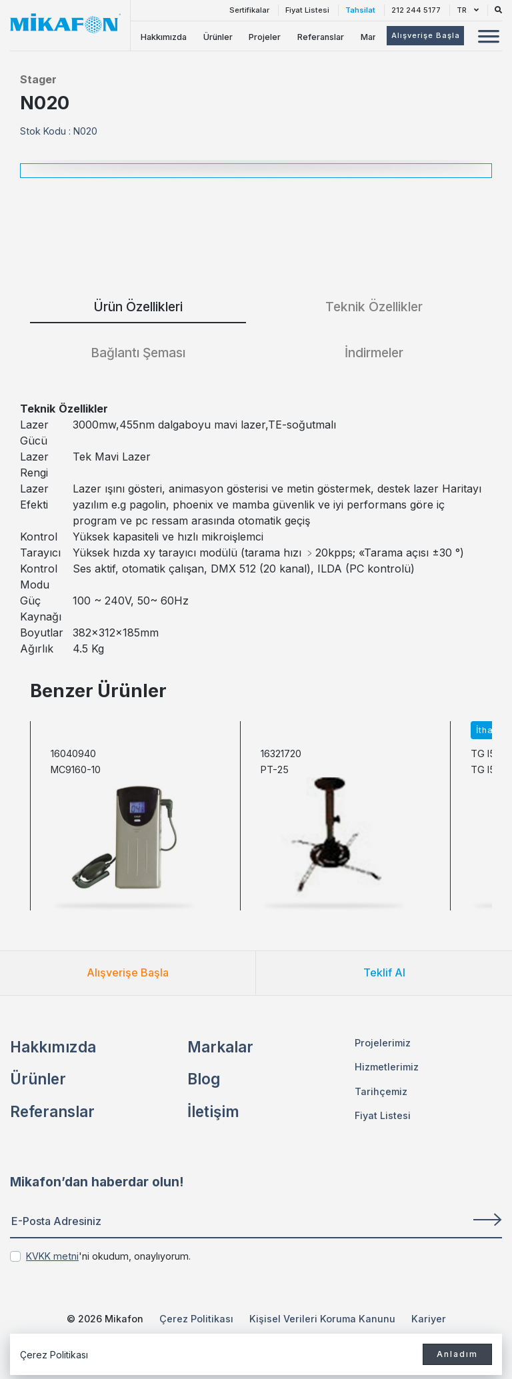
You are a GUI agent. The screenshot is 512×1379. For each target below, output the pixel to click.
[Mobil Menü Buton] (488, 38)
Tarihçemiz (381, 1091)
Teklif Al (384, 972)
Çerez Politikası (196, 1318)
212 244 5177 (416, 10)
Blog (203, 1079)
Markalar (220, 1047)
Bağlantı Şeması (138, 353)
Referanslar (320, 37)
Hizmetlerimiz (387, 1066)
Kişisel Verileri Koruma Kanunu (322, 1318)
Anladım (457, 1354)
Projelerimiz (383, 1042)
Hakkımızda (164, 37)
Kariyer (428, 1318)
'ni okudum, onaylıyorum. (108, 1256)
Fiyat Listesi (307, 10)
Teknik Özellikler (374, 307)
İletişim (213, 1111)
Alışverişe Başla (128, 972)
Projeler (265, 37)
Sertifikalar (249, 10)
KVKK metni (52, 1256)
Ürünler (218, 37)
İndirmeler (374, 353)
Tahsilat (360, 10)
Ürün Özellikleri (138, 307)
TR (468, 10)
